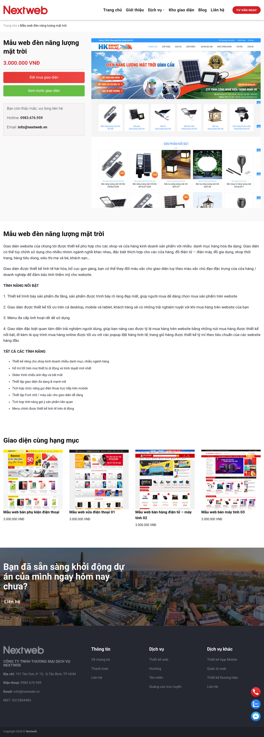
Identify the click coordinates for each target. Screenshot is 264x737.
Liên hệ (217, 10)
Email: (27, 127)
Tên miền (156, 678)
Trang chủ (112, 10)
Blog (202, 10)
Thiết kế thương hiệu (222, 678)
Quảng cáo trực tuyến (165, 687)
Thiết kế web (158, 660)
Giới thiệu (135, 10)
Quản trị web (216, 669)
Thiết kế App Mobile (222, 660)
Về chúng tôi (100, 660)
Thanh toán (99, 669)
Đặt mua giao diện (44, 77)
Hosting (155, 669)
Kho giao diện (181, 10)
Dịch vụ (156, 10)
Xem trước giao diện (44, 91)
